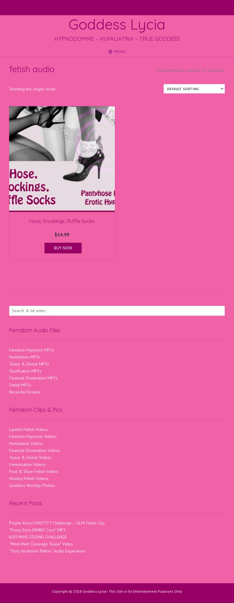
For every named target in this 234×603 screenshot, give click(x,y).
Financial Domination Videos (34, 450)
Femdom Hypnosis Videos (33, 436)
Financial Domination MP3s (33, 378)
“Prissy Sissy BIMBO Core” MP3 (37, 530)
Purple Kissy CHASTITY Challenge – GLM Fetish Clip (57, 523)
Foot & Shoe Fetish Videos (33, 471)
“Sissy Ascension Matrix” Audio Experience (47, 551)
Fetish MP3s (20, 385)
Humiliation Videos (26, 443)
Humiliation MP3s (25, 357)
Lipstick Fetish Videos (28, 429)
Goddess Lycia (117, 24)
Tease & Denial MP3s (29, 364)
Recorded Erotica (24, 392)
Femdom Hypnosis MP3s (31, 350)
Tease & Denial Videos (30, 457)
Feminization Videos (27, 464)
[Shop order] (194, 88)
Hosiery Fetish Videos (28, 478)
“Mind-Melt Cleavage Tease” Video (41, 544)
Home (161, 71)
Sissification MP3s (25, 371)
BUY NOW (63, 248)
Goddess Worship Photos (32, 485)
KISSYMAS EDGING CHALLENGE (38, 537)
